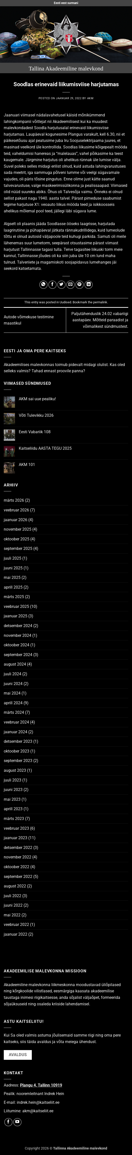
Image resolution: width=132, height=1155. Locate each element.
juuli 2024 (12, 674)
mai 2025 (12, 577)
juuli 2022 (12, 895)
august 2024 (15, 664)
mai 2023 (12, 799)
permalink (100, 302)
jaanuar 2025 (15, 616)
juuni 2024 (13, 683)
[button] (7, 34)
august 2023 (15, 770)
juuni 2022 (13, 905)
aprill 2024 (13, 703)
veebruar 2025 (16, 606)
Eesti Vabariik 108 (35, 431)
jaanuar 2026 (15, 519)
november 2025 (17, 529)
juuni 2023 (13, 789)
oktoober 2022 (16, 866)
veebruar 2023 (16, 828)
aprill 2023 (13, 808)
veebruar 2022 (16, 924)
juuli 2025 (12, 558)
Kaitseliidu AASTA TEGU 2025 (45, 448)
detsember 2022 (18, 847)
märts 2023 (14, 818)
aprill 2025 (13, 587)
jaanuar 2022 (15, 934)
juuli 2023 (12, 780)
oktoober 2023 (16, 751)
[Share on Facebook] (52, 285)
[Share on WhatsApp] (43, 285)
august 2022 (15, 886)
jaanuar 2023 (15, 837)
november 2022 (17, 857)
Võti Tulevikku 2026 (36, 415)
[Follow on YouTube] (17, 1122)
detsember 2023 (18, 741)
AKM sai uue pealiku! (37, 398)
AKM (90, 98)
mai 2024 (12, 693)
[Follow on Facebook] (8, 1122)
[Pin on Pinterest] (79, 285)
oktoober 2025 (16, 539)
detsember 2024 (18, 625)
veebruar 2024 (16, 722)
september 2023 (18, 760)
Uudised (65, 302)
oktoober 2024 (16, 645)
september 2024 (18, 654)
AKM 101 (27, 464)
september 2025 (18, 548)
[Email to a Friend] (70, 285)
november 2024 (17, 635)
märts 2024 (14, 712)
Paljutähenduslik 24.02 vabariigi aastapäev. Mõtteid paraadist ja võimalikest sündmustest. (99, 320)
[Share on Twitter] (61, 285)
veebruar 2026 (16, 510)
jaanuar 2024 (15, 732)
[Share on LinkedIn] (88, 285)
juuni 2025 (13, 568)
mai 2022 (12, 915)
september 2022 (18, 876)
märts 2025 (14, 596)
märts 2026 (14, 500)
